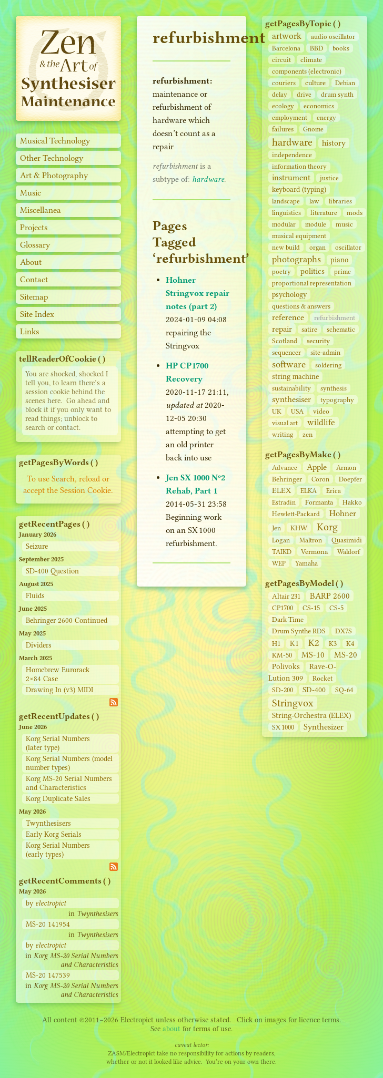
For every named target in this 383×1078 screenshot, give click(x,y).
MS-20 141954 (48, 924)
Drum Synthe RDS (299, 631)
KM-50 (282, 655)
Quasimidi (346, 540)
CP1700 (282, 608)
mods (354, 213)
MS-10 (313, 655)
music (344, 224)
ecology (283, 106)
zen (308, 434)
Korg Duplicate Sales (58, 798)
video (321, 411)
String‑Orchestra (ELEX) (311, 715)
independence (292, 155)
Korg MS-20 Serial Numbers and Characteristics (69, 783)
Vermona (314, 551)
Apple (317, 467)
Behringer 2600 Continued (66, 620)
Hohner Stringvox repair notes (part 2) (197, 293)
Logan (281, 540)
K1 (294, 643)
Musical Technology (55, 141)
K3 (333, 644)
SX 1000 (283, 727)
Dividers (39, 645)
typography (337, 400)
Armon (346, 467)
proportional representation (311, 283)
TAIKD (281, 552)
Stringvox (293, 703)
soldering (328, 365)
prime (342, 271)
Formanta (319, 502)
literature (323, 213)
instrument (291, 177)
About (31, 262)
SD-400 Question (52, 571)
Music (30, 193)
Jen (276, 528)
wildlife (321, 422)
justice (329, 178)
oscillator (348, 247)
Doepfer (350, 479)
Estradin (284, 502)
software (289, 364)
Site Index (37, 314)
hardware (292, 142)
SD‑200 (282, 690)
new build (286, 247)
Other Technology (52, 158)
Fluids (35, 595)
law (314, 201)
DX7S (343, 631)
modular (284, 224)
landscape (286, 201)
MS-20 (345, 655)
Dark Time (288, 619)
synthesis (333, 388)
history (334, 143)
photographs (296, 259)
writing (282, 434)
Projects (33, 227)
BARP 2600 (330, 596)
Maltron (310, 540)
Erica (333, 491)
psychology (289, 294)
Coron (320, 479)
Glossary (35, 245)
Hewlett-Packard (296, 514)
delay (279, 94)
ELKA (308, 491)
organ (317, 247)
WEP (279, 563)
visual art (285, 423)
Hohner (342, 513)
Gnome (313, 129)
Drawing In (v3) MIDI (59, 689)
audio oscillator (333, 36)
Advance (284, 467)
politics (312, 271)
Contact (34, 279)
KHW (298, 527)
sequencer (286, 352)
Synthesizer (324, 727)
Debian (345, 83)
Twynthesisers (48, 823)
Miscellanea (40, 210)
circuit (281, 60)
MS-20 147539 (48, 975)
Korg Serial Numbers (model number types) (69, 763)
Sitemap (34, 297)
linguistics (286, 213)
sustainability (291, 388)
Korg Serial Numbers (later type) (58, 743)
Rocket (322, 678)
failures (283, 129)
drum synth (337, 94)
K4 (350, 644)
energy (326, 117)
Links (29, 331)
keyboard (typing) (299, 189)
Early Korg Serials (54, 834)
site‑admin (325, 352)
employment (289, 117)
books (340, 48)
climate (311, 60)
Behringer (287, 479)
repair (282, 329)
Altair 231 (286, 596)
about (171, 1028)
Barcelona (286, 48)
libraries (340, 201)
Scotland (284, 341)
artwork (286, 36)
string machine (295, 376)
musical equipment (299, 236)
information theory (299, 166)
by (46, 903)
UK (276, 411)
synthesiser (291, 399)
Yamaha (306, 563)
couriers (284, 83)
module (315, 224)
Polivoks (286, 666)
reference (288, 317)
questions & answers (301, 306)
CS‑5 (336, 608)
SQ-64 (344, 690)
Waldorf (348, 552)
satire (309, 329)
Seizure (37, 546)
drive (304, 94)
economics (319, 106)
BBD (316, 48)
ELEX (281, 490)
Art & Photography (54, 175)
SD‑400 (314, 689)
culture (315, 83)
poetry (281, 271)
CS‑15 (311, 608)
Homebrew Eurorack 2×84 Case (57, 674)
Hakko (352, 502)
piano (339, 259)
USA (297, 411)
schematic (341, 329)
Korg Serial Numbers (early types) (58, 850)
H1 (276, 644)
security (318, 341)
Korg (327, 527)
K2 (313, 643)
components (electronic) (306, 71)
